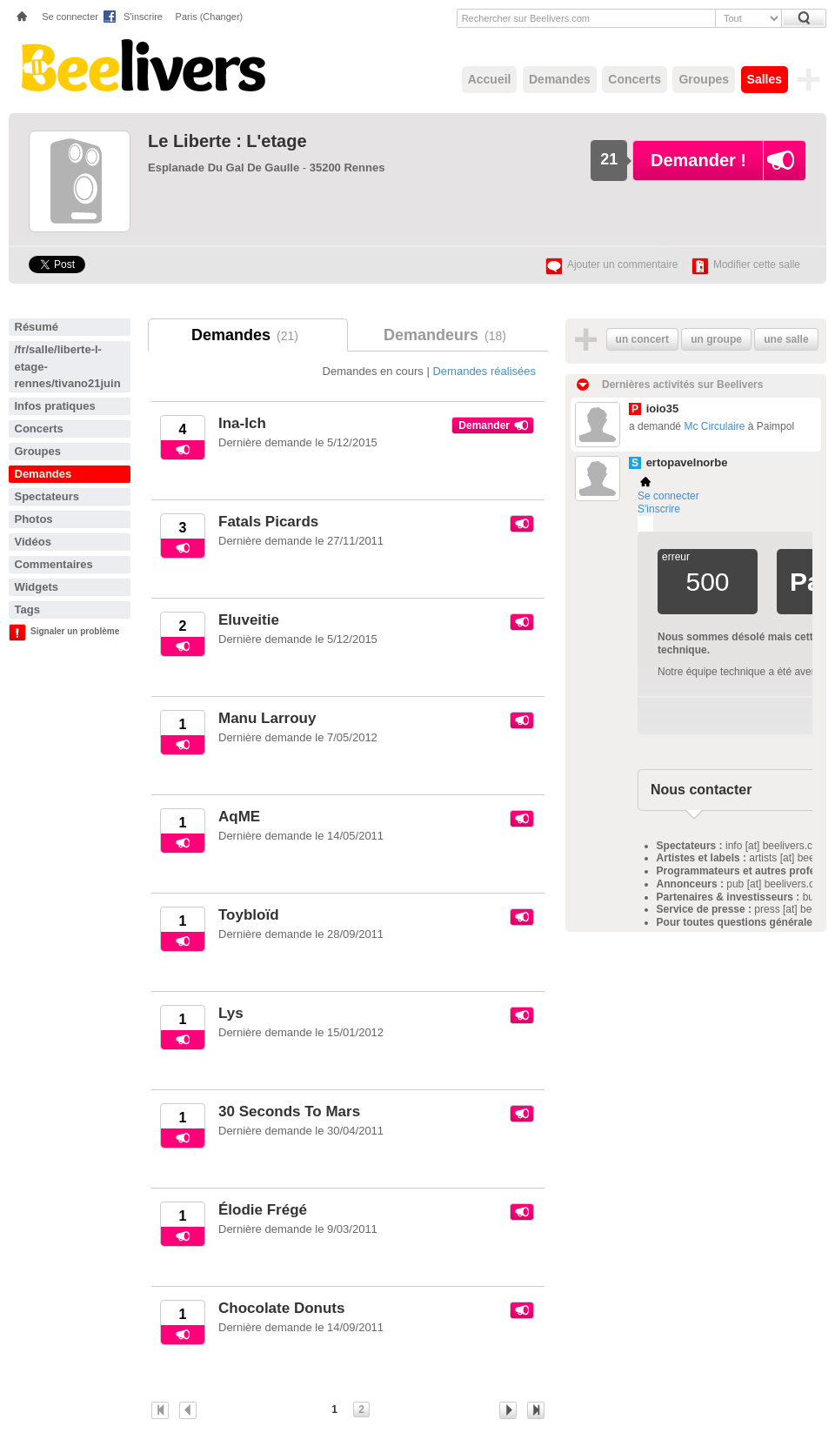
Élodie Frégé (262, 1210)
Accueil (489, 79)
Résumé (37, 326)
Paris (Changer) (210, 16)
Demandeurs (448, 335)
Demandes (560, 79)
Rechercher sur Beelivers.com (526, 18)
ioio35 (662, 408)
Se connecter (70, 16)
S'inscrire (143, 16)
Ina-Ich (242, 423)
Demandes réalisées (484, 371)
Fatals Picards (268, 521)
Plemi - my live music (645, 524)
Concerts (634, 79)
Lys (231, 1013)
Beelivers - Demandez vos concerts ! (141, 65)
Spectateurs (47, 496)
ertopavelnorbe (687, 462)
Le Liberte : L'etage (227, 141)
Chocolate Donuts (281, 1308)
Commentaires (54, 564)
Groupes (703, 79)
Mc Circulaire (714, 426)
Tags (27, 609)
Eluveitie (248, 620)
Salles (764, 79)
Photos (34, 519)
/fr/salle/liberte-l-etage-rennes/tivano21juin (68, 366)
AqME (239, 816)
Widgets (36, 586)
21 (609, 159)
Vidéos (33, 541)
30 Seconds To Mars (289, 1111)
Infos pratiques (55, 405)
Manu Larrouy (267, 718)
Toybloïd (248, 915)
